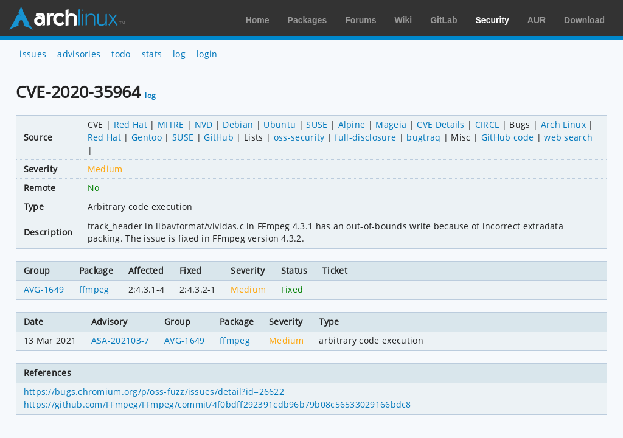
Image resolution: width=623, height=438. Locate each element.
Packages (307, 20)
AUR (536, 20)
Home (258, 20)
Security (492, 20)
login (207, 54)
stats (152, 54)
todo (120, 54)
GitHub (219, 137)
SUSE (316, 124)
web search (568, 137)
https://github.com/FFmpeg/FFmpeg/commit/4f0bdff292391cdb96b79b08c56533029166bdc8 (217, 404)
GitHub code (507, 137)
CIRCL (487, 124)
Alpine (352, 124)
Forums (360, 20)
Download (584, 20)
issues (32, 54)
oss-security (299, 137)
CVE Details (441, 124)
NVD (204, 124)
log (179, 54)
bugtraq (423, 137)
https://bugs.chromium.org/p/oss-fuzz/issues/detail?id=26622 (154, 391)
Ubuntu (279, 124)
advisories (78, 54)
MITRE (171, 124)
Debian (238, 124)
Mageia (390, 124)
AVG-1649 (44, 289)
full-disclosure (365, 137)
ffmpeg (94, 289)
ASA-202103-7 (120, 340)
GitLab (443, 20)
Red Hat (130, 124)
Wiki (403, 20)
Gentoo (146, 137)
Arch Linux (67, 18)
